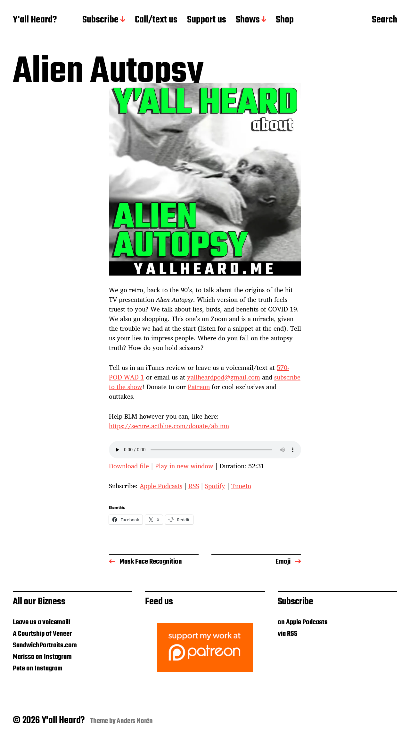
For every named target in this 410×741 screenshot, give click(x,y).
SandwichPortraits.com (45, 645)
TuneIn (241, 486)
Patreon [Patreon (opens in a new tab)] (199, 386)
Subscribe (100, 20)
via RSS (288, 633)
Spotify (215, 486)
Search (384, 20)
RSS (193, 486)
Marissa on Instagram (42, 657)
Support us (206, 20)
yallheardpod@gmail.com (223, 377)
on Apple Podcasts (303, 622)
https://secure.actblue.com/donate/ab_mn (169, 426)
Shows (248, 20)
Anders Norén (135, 721)
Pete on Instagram (37, 668)
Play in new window (184, 466)
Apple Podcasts (161, 486)
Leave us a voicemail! (41, 622)
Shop (285, 20)
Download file (129, 466)
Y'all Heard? (35, 20)
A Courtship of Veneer (42, 633)
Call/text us (156, 20)
